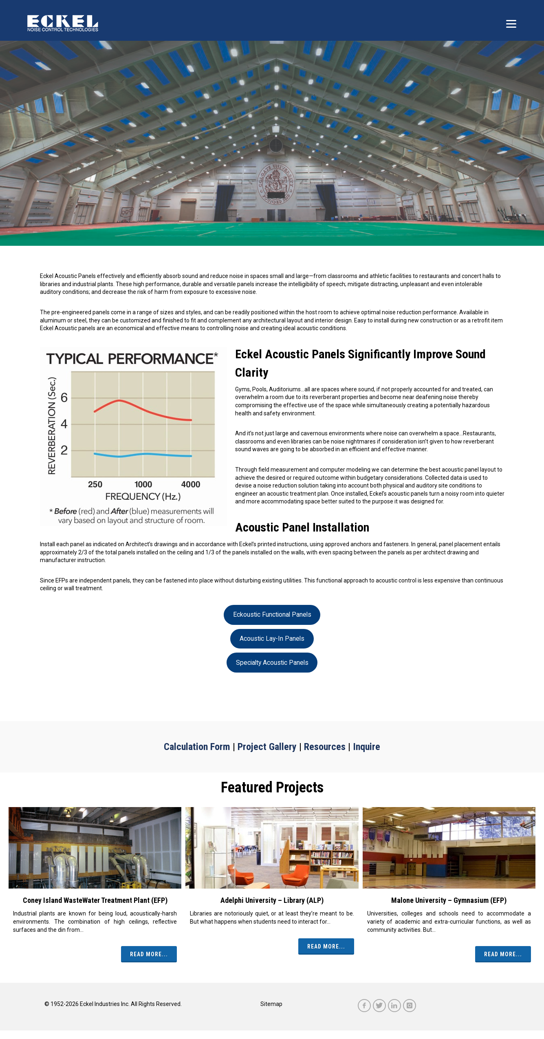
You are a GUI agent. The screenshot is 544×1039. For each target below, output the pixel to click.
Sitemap (271, 1004)
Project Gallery (267, 746)
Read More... (149, 954)
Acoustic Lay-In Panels (272, 638)
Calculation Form (197, 746)
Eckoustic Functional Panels (272, 614)
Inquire (366, 746)
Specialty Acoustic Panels (272, 662)
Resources (325, 746)
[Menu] (511, 23)
